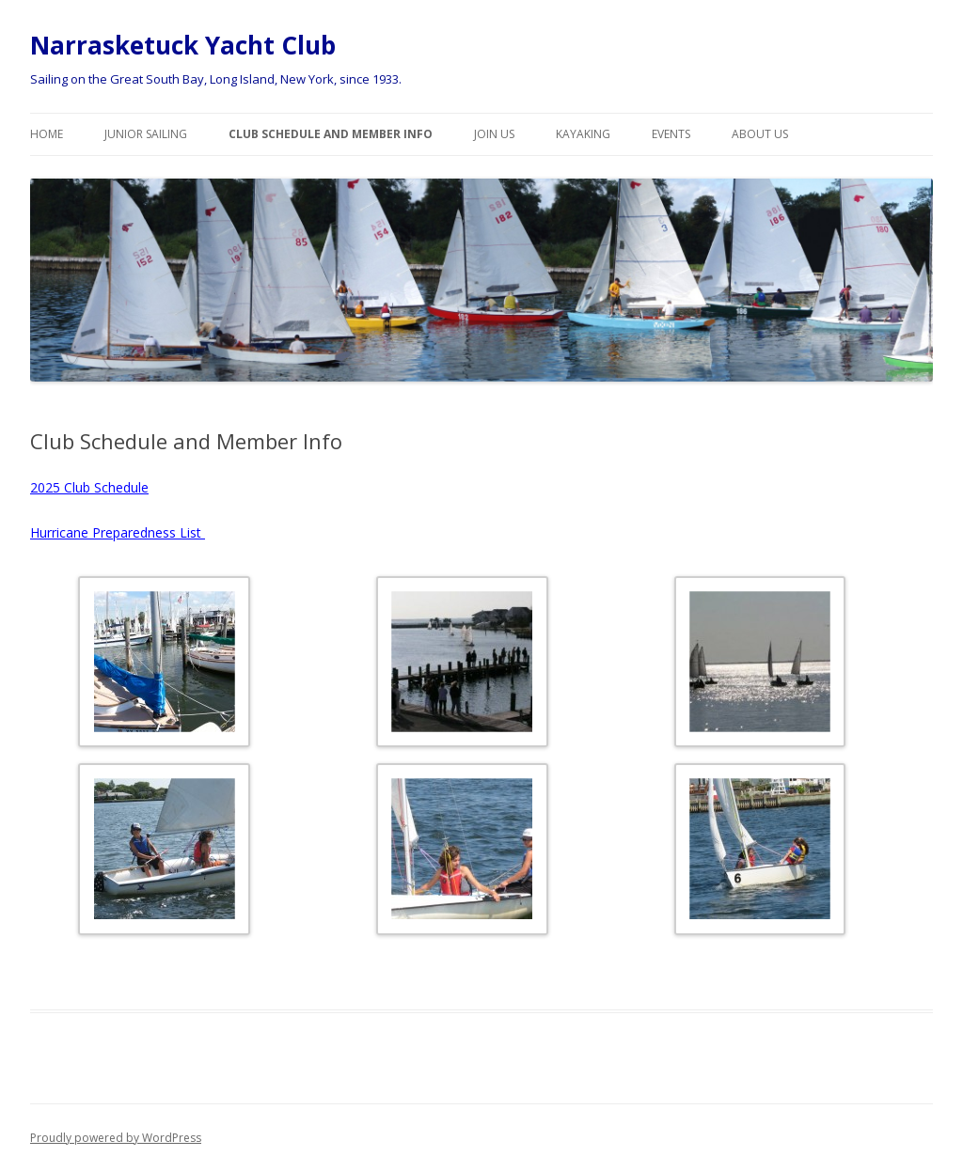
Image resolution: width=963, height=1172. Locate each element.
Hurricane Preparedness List (117, 532)
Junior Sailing (145, 134)
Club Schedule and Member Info (331, 134)
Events (671, 134)
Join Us (494, 134)
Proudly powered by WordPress (115, 1138)
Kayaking (583, 134)
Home (46, 134)
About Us (760, 134)
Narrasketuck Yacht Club (183, 45)
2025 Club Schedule (89, 487)
